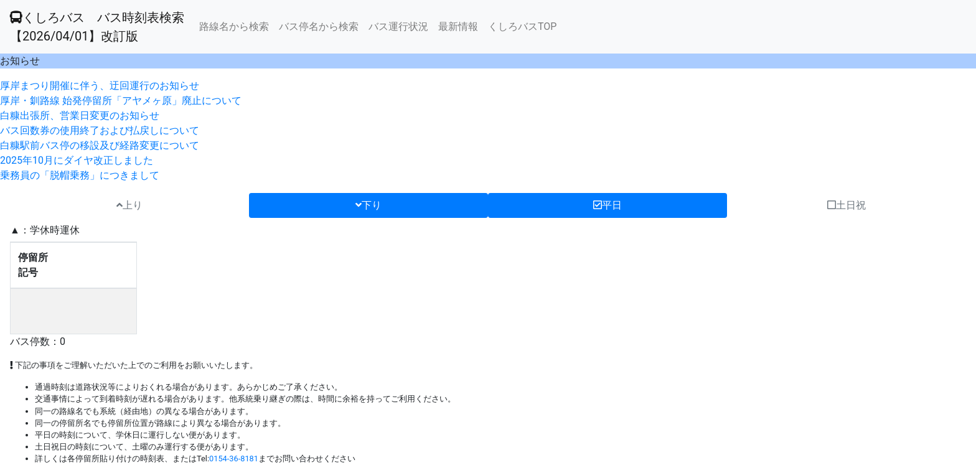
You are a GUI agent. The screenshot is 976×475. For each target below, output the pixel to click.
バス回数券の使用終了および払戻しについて (99, 130)
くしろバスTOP (522, 26)
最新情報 (458, 26)
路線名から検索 (234, 26)
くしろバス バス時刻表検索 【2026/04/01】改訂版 (97, 27)
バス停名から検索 (319, 26)
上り (129, 205)
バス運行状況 (398, 26)
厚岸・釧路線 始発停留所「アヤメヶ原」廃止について (121, 100)
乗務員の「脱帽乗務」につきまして (79, 175)
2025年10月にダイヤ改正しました (76, 160)
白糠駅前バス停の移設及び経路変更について (99, 145)
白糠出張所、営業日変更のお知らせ (79, 115)
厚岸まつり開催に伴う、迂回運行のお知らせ (99, 86)
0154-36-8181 (233, 458)
